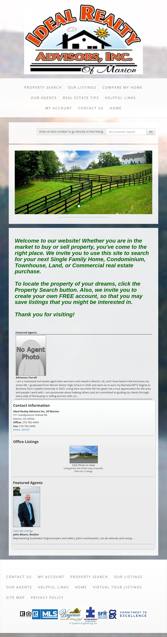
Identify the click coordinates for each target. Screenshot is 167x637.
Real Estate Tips (81, 98)
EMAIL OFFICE (21, 429)
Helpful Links (120, 98)
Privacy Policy (47, 597)
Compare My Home (122, 87)
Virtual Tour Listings (117, 587)
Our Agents (44, 98)
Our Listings (82, 87)
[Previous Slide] (25, 182)
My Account (58, 108)
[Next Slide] (142, 182)
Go (151, 131)
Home (116, 108)
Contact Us (91, 108)
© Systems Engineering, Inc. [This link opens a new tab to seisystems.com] (83, 623)
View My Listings (23, 531)
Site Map (15, 597)
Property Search (43, 87)
